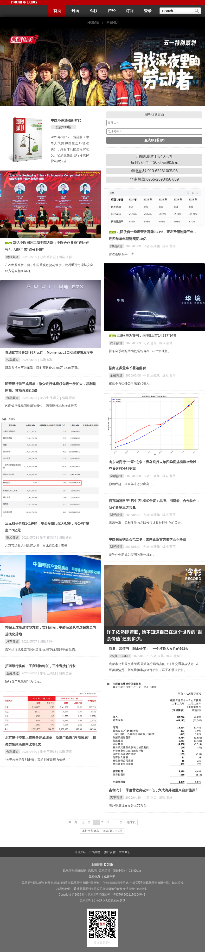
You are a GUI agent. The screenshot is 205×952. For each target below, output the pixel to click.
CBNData (135, 870)
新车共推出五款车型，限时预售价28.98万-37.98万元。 (43, 368)
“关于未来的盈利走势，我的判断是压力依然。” (37, 759)
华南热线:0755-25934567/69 (154, 179)
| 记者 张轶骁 (47, 257)
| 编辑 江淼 (64, 257)
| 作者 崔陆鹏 (151, 246)
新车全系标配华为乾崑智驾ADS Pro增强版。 (140, 351)
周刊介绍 (80, 852)
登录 (148, 11)
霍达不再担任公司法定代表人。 (131, 383)
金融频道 (116, 375)
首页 (57, 11)
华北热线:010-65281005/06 (154, 171)
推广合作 (110, 852)
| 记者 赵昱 (150, 343)
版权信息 (94, 876)
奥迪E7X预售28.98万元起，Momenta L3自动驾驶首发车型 (49, 352)
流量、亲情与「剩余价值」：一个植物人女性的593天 (148, 649)
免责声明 (109, 876)
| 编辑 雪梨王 (174, 656)
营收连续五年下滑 (121, 254)
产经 (111, 11)
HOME (93, 23)
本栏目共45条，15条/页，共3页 (102, 831)
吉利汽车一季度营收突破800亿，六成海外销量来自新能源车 (154, 790)
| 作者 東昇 (157, 656)
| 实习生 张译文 (49, 398)
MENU (112, 23)
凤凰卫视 (104, 870)
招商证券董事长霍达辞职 (127, 368)
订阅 (130, 11)
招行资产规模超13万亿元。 (24, 681)
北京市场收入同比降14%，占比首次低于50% (36, 545)
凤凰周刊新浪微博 (74, 870)
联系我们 (124, 852)
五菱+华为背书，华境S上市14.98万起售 (147, 335)
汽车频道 (116, 343)
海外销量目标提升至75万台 (128, 805)
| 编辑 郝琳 (165, 343)
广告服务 (95, 852)
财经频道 (12, 257)
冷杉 (93, 11)
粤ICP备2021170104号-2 (129, 894)
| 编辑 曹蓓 (168, 246)
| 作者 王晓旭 (151, 375)
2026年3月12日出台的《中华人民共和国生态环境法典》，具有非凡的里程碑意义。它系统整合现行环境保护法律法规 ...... (70, 149)
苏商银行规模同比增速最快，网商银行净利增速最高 (41, 406)
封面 (75, 11)
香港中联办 (119, 870)
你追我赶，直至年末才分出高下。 (132, 484)
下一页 (118, 822)
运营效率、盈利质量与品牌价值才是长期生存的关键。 (146, 523)
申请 (107, 864)
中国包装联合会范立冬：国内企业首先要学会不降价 (147, 539)
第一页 (73, 822)
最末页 (131, 822)
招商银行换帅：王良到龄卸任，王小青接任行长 (40, 666)
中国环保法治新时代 (66, 120)
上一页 (86, 822)
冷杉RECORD (119, 656)
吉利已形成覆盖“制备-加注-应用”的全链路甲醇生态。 (41, 649)
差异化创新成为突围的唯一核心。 (132, 554)
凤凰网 (92, 870)
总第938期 (63, 127)
